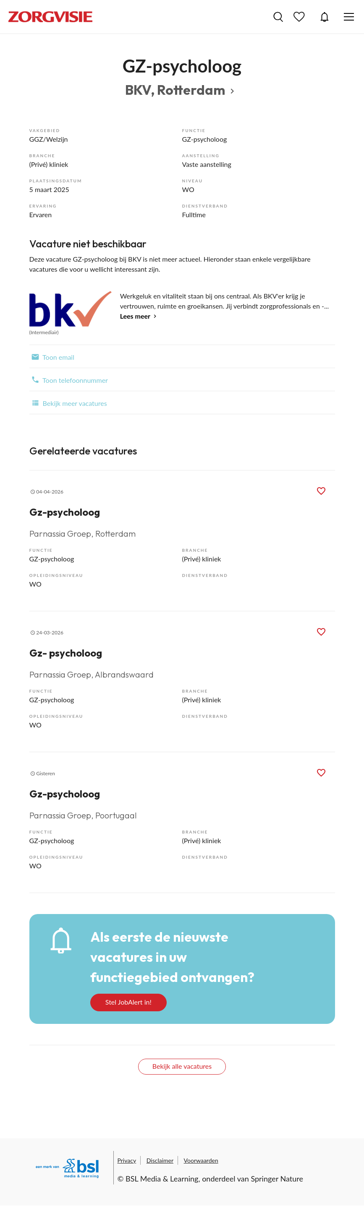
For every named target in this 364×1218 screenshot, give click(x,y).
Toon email (51, 356)
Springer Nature (277, 1178)
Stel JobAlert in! (128, 1002)
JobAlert (324, 17)
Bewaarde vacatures (300, 17)
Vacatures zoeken (278, 17)
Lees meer (135, 316)
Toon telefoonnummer (68, 379)
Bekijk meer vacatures (68, 402)
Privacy (127, 1160)
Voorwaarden (201, 1160)
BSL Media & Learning (162, 1178)
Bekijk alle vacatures (182, 1066)
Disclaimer (160, 1160)
